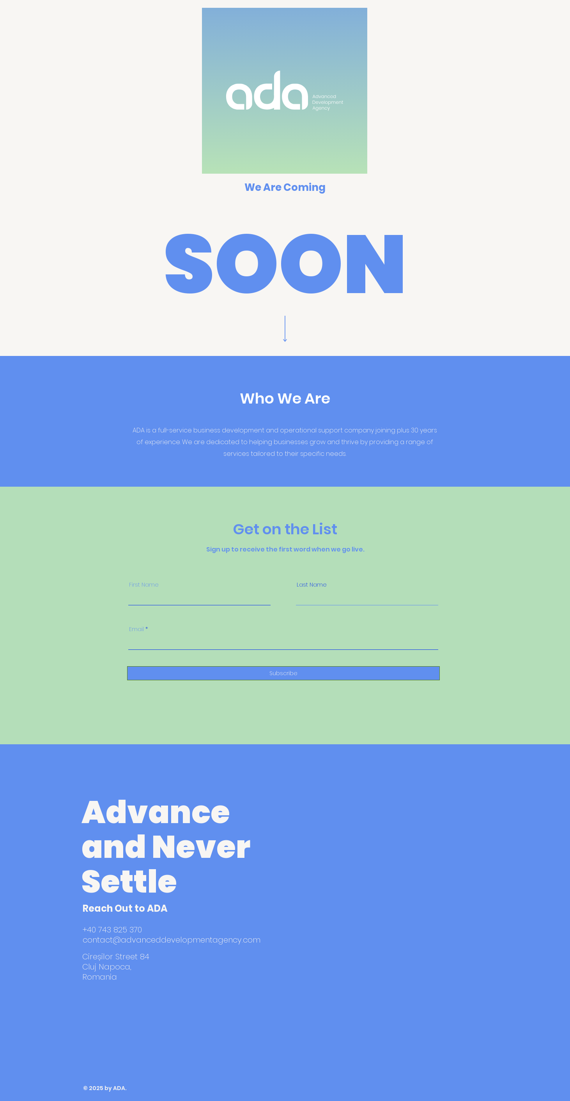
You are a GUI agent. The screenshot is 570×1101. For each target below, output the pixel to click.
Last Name (312, 584)
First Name (144, 584)
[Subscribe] (283, 673)
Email (136, 629)
